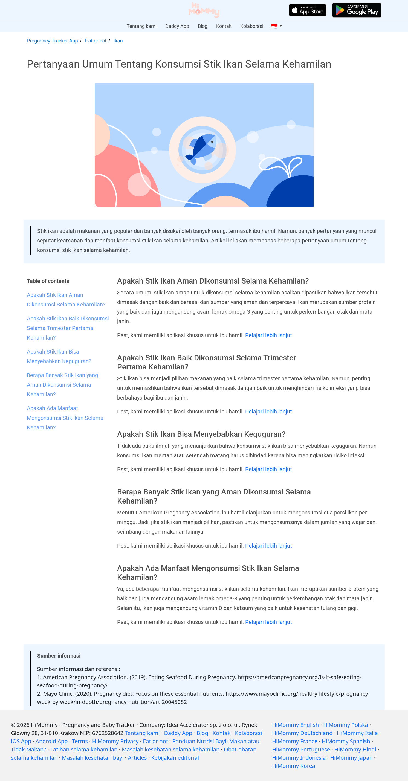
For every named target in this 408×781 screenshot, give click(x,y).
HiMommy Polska (345, 724)
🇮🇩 (274, 26)
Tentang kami (142, 26)
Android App (52, 741)
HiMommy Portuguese (301, 749)
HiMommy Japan (351, 757)
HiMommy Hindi (355, 749)
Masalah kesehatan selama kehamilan (170, 749)
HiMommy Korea (293, 766)
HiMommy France (294, 741)
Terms (80, 741)
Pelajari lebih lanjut (268, 335)
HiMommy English (295, 724)
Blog (202, 26)
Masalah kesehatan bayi (92, 757)
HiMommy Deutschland (302, 733)
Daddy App (177, 26)
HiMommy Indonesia (299, 757)
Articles (137, 757)
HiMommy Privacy (115, 741)
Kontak (224, 26)
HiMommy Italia (357, 733)
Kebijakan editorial (175, 757)
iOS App (21, 741)
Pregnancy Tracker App (52, 41)
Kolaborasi (251, 26)
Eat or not (95, 41)
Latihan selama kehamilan (84, 749)
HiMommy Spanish (346, 741)
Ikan (118, 41)
